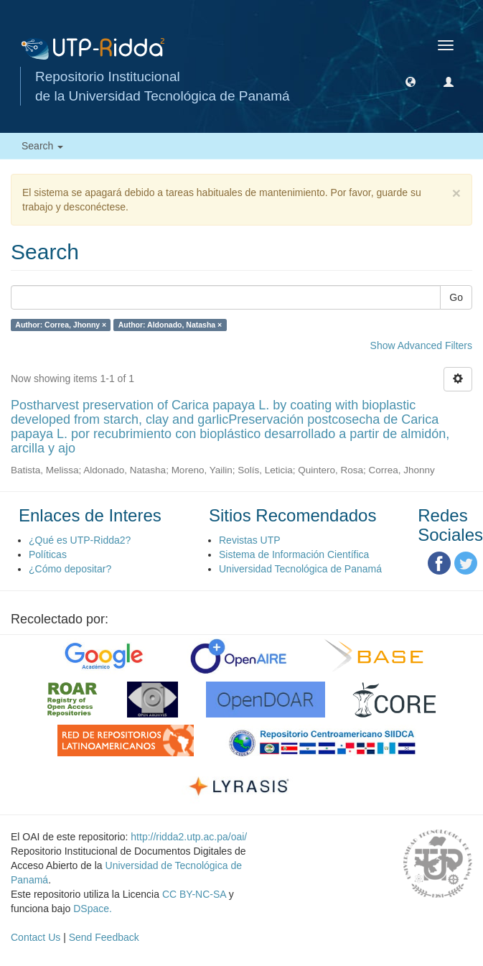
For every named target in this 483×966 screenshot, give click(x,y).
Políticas (48, 554)
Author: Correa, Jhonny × (60, 324)
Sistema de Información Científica (294, 554)
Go (456, 297)
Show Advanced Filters (421, 345)
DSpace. (92, 908)
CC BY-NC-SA (194, 894)
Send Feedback (104, 937)
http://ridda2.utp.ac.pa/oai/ (189, 836)
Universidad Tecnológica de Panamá (300, 569)
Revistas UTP (250, 540)
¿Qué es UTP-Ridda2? (80, 540)
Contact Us (35, 937)
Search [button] (42, 146)
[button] (410, 81)
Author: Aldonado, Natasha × (170, 324)
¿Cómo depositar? (70, 569)
